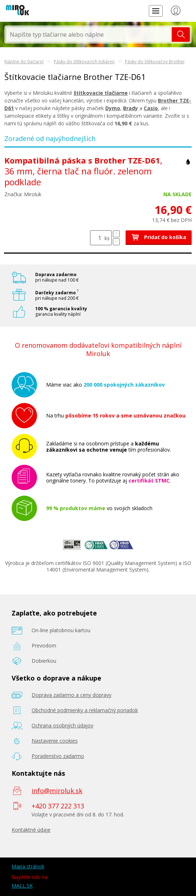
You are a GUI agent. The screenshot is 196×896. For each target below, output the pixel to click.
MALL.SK (22, 885)
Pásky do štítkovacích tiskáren (84, 61)
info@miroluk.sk (57, 790)
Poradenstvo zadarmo (58, 755)
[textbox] (89, 34)
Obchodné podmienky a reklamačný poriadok (85, 710)
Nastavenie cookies (55, 740)
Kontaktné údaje (31, 829)
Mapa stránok (28, 866)
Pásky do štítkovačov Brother (155, 61)
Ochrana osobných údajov (62, 725)
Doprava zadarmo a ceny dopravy (71, 694)
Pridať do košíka (158, 237)
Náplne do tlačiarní (24, 61)
